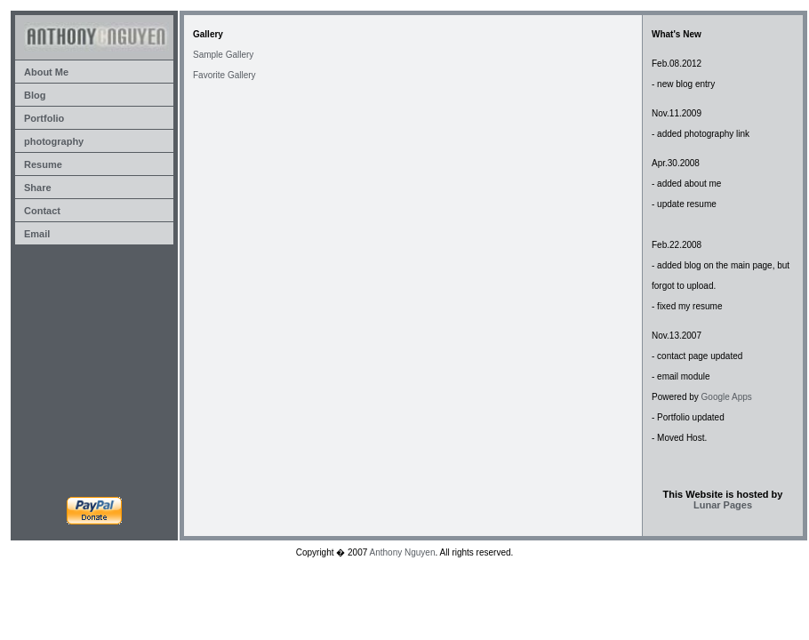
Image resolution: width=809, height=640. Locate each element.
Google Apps (726, 397)
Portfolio (44, 118)
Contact (42, 210)
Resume (43, 164)
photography (54, 141)
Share (38, 187)
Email (37, 233)
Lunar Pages (722, 505)
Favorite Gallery (224, 75)
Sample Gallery (223, 55)
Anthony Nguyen (403, 552)
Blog (34, 95)
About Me (46, 72)
